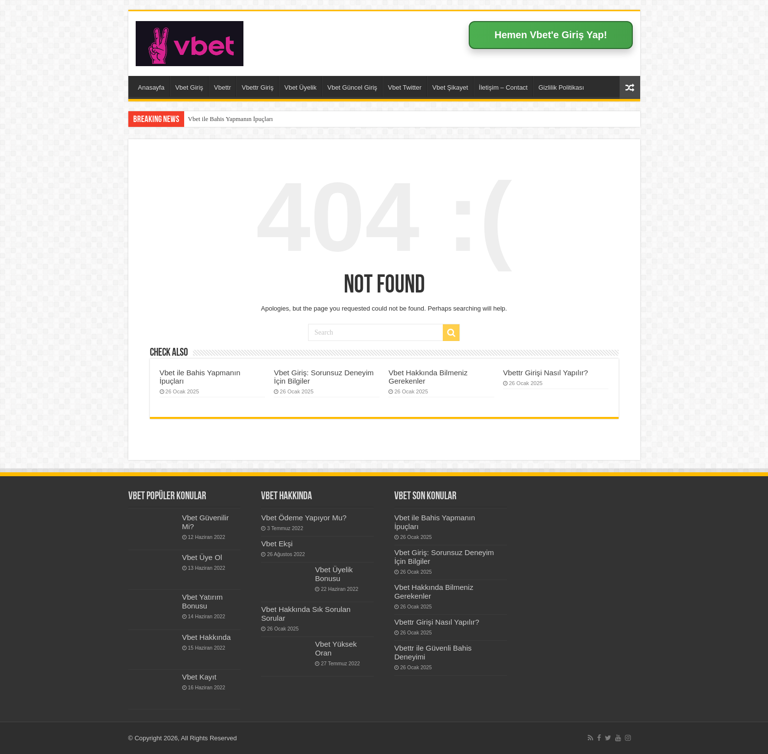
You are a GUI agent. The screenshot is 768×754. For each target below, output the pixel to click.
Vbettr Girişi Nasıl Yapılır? (545, 372)
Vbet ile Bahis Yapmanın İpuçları (230, 118)
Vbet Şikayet (450, 87)
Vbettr (222, 87)
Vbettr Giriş (257, 87)
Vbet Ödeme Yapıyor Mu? (303, 517)
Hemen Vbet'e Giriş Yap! (550, 34)
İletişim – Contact (503, 87)
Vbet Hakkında (206, 637)
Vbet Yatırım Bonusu (202, 601)
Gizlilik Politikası (561, 87)
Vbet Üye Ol (202, 557)
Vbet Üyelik (300, 87)
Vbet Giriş (189, 87)
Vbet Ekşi (276, 543)
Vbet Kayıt (199, 677)
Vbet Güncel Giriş (352, 87)
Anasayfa (151, 87)
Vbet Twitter (404, 87)
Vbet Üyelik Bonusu (334, 574)
